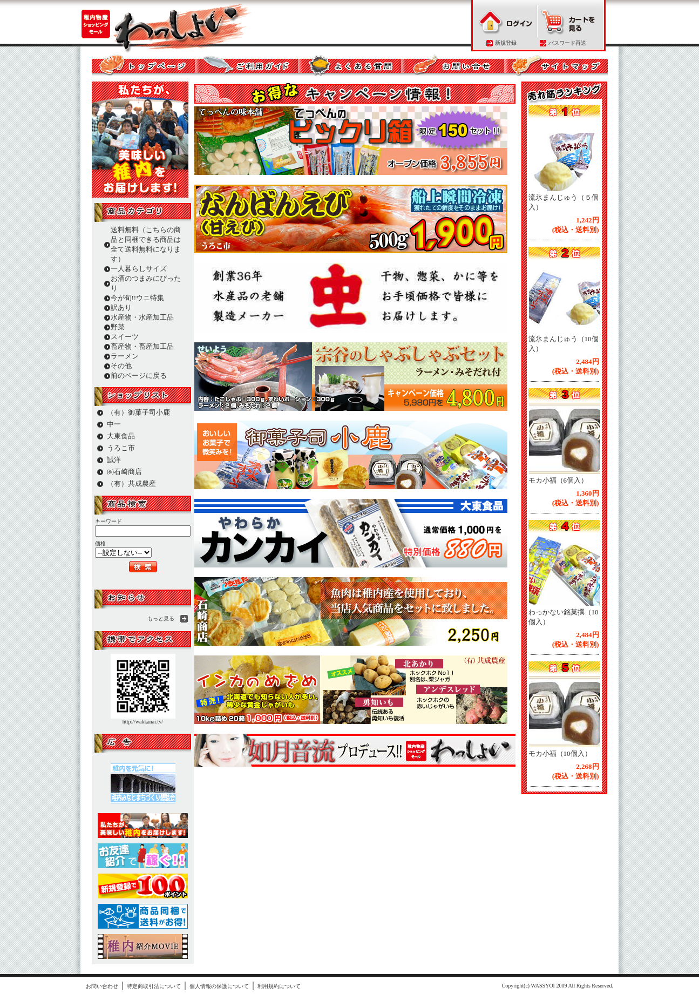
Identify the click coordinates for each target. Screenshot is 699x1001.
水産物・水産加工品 (142, 317)
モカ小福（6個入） (558, 480)
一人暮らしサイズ (139, 269)
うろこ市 (121, 448)
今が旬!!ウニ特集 (138, 298)
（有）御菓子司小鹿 (138, 412)
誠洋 (114, 460)
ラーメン (125, 356)
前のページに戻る (139, 375)
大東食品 (121, 436)
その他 (121, 366)
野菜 (118, 327)
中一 (114, 424)
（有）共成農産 (131, 483)
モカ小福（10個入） (560, 753)
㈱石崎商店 (124, 472)
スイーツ (125, 337)
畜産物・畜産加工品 (142, 346)
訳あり (121, 307)
